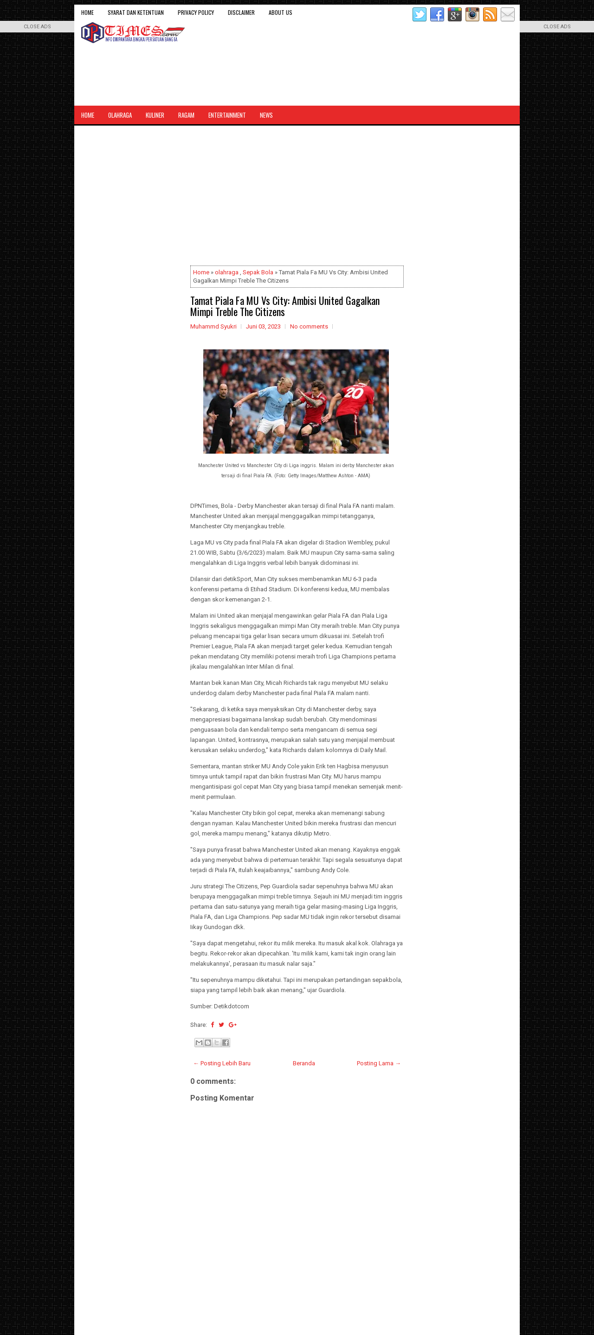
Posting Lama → (379, 1063)
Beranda (304, 1063)
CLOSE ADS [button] (37, 27)
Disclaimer (241, 12)
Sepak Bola (258, 272)
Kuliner (155, 115)
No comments (309, 326)
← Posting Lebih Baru (222, 1063)
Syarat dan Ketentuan (136, 12)
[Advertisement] (297, 197)
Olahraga (120, 115)
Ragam (186, 115)
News (266, 115)
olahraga (227, 272)
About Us (280, 12)
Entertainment (227, 115)
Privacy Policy (196, 12)
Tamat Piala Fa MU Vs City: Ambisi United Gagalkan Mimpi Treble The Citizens (285, 306)
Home (87, 12)
